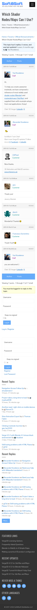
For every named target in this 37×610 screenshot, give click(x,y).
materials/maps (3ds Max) (14, 98)
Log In (7, 322)
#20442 (31, 206)
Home (4, 37)
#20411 (31, 178)
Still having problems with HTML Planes (17, 444)
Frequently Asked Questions (12, 544)
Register (11, 329)
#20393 (31, 66)
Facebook (14, 142)
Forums (11, 37)
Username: (7, 297)
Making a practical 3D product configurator (18, 552)
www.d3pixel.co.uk (10, 172)
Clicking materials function (12, 426)
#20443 (31, 227)
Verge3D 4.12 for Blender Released (15, 567)
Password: (7, 306)
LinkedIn (20, 109)
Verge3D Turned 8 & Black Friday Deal (16, 570)
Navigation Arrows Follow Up (13, 388)
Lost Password (9, 374)
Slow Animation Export (11, 416)
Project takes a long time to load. (14, 398)
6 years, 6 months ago (25, 47)
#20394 (31, 116)
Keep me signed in (11, 316)
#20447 (31, 249)
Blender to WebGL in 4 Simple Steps (16, 548)
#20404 (31, 148)
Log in (4, 329)
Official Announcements (24, 37)
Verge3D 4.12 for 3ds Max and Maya (15, 563)
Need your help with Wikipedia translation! (18, 469)
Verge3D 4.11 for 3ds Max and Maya (15, 574)
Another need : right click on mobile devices (18, 407)
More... (5, 521)
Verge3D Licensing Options (12, 541)
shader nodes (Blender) (13, 95)
